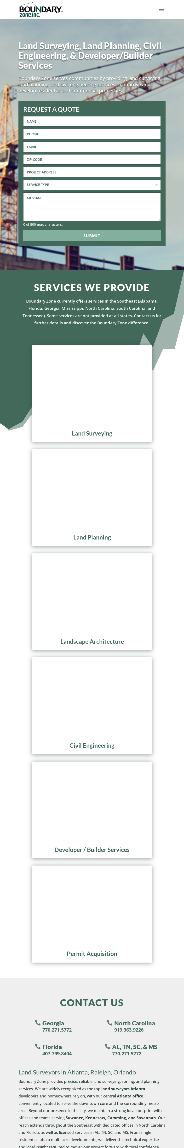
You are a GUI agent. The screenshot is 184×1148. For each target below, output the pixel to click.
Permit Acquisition (116, 863)
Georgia (53, 587)
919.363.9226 (129, 594)
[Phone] (92, 134)
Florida (52, 611)
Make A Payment (27, 869)
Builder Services (113, 847)
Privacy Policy (92, 1104)
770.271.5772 (57, 594)
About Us (18, 824)
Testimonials (22, 832)
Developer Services (116, 855)
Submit (91, 235)
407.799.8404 (57, 618)
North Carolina (134, 587)
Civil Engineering (114, 840)
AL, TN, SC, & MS (134, 611)
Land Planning (112, 832)
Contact (17, 855)
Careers (17, 840)
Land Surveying (112, 824)
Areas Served (22, 847)
